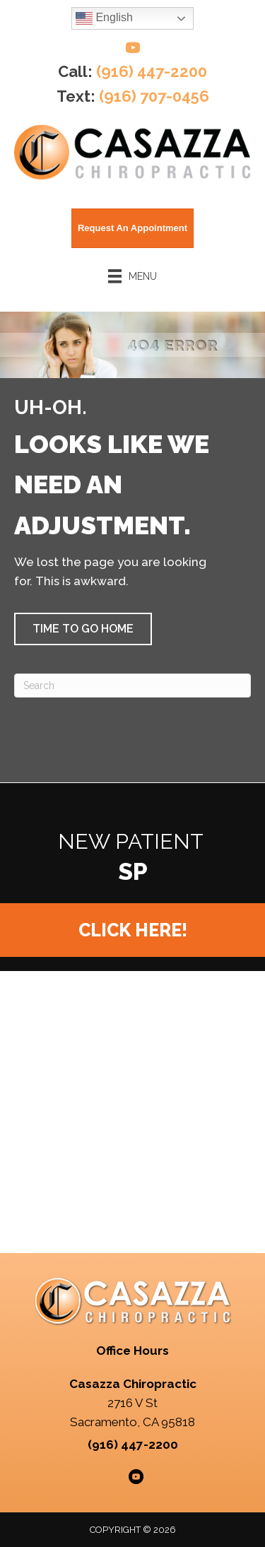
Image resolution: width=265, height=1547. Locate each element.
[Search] (132, 685)
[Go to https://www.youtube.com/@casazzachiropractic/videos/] (133, 49)
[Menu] (133, 276)
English (104, 18)
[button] (83, 629)
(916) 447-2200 (151, 71)
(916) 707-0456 (154, 96)
